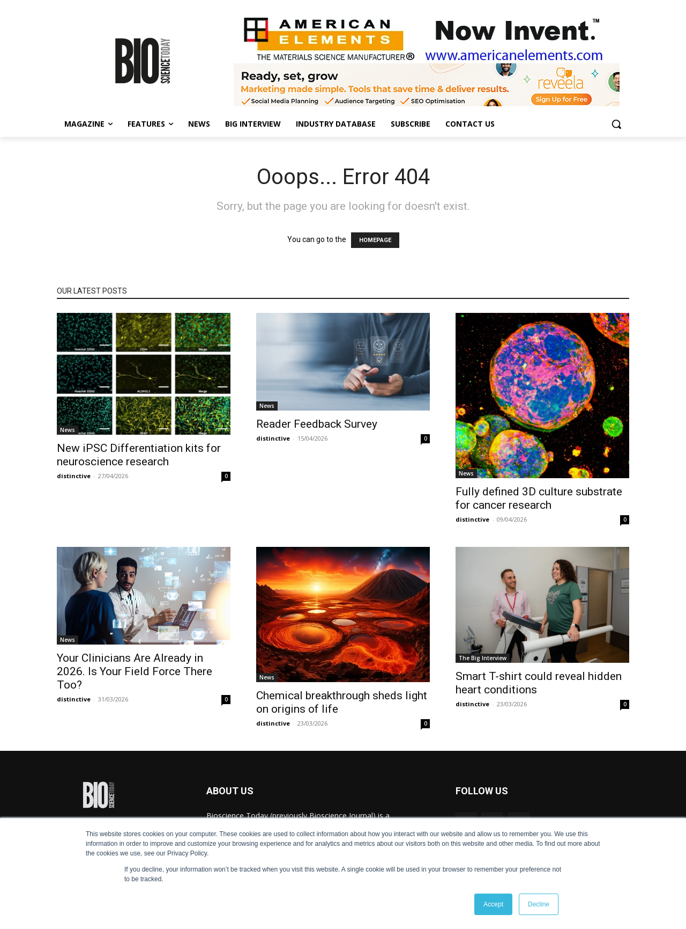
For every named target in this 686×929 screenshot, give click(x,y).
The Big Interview (482, 658)
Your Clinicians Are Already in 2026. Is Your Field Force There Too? (134, 671)
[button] (616, 124)
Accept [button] (493, 904)
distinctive (74, 476)
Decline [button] (538, 904)
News (67, 430)
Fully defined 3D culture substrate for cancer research (539, 498)
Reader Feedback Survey (316, 424)
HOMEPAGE (375, 240)
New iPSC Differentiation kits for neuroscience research (139, 455)
